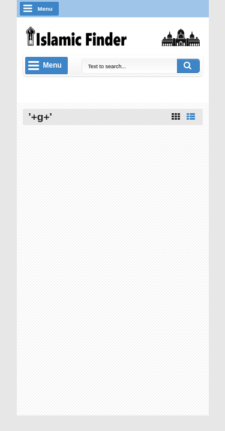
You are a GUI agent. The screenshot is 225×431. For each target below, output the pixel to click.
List (191, 117)
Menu (45, 8)
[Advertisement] (113, 206)
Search (188, 66)
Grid (176, 117)
